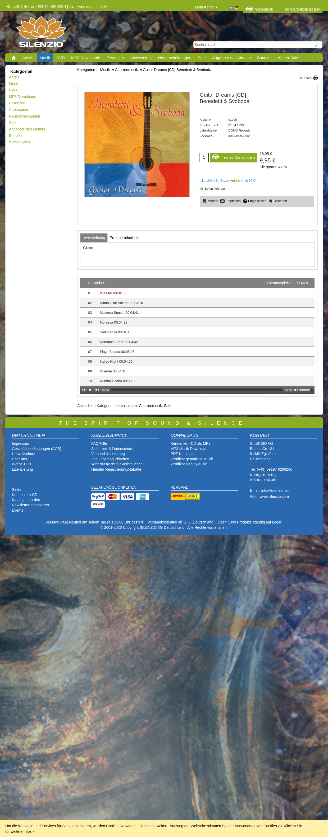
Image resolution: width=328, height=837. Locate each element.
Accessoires (141, 57)
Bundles (264, 57)
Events (17, 510)
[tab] (94, 238)
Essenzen (115, 57)
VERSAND (180, 487)
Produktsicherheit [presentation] (124, 238)
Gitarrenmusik (150, 406)
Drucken (305, 78)
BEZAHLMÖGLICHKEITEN (113, 487)
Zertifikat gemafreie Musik (192, 459)
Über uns (19, 459)
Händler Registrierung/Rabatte (116, 469)
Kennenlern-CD (25, 495)
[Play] (90, 390)
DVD (60, 57)
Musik (45, 57)
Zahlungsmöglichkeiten (110, 459)
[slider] (197, 390)
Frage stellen (257, 201)
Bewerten (280, 201)
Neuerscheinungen (175, 57)
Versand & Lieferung (108, 454)
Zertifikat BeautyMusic (189, 464)
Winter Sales (289, 57)
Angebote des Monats (231, 57)
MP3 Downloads (85, 57)
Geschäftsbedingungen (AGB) (36, 449)
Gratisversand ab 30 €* (88, 7)
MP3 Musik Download (188, 449)
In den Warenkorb (233, 156)
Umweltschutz (23, 454)
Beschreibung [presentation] (94, 238)
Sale (202, 57)
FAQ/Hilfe (99, 443)
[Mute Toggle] (296, 390)
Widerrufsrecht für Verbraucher (116, 464)
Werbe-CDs (21, 464)
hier (306, 826)
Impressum (21, 443)
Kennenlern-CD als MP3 (191, 443)
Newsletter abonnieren (30, 505)
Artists (27, 57)
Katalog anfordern (26, 500)
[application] (197, 336)
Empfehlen (233, 201)
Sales (16, 489)
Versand (236, 180)
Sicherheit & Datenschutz (112, 449)
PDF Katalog (181, 454)
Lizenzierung (22, 469)
